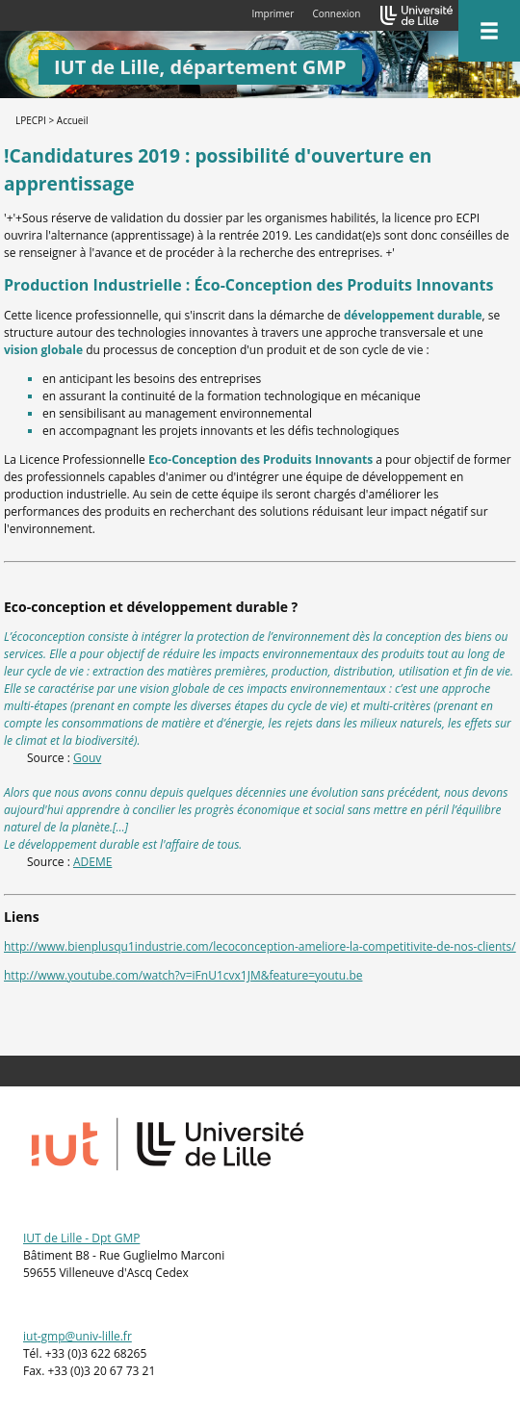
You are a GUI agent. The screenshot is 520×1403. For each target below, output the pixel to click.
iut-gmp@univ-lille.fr (77, 1336)
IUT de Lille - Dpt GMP (81, 1238)
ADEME (92, 862)
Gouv (87, 758)
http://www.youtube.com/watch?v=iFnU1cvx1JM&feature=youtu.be (183, 975)
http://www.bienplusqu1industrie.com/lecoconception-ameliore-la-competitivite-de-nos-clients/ (260, 946)
